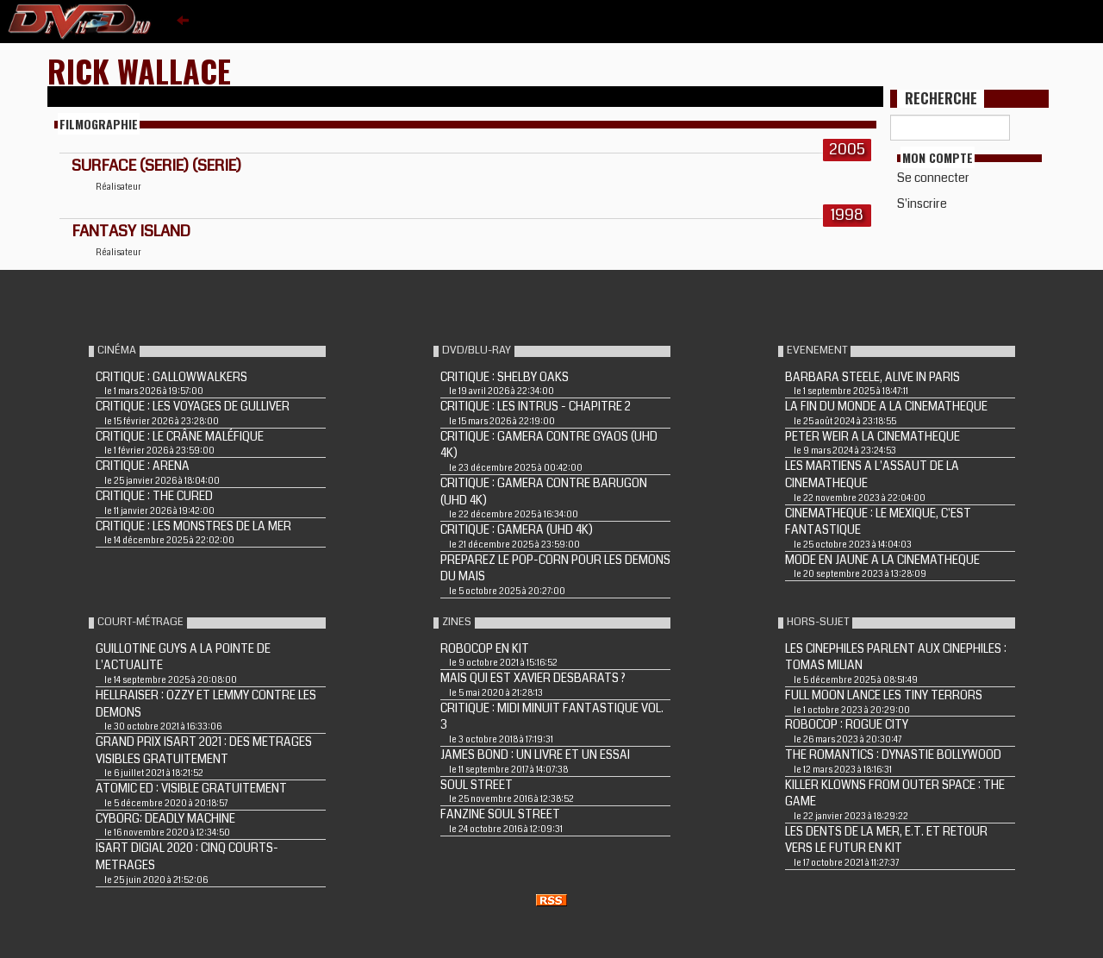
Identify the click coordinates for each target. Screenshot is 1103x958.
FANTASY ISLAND (131, 231)
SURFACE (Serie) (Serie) (156, 165)
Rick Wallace (139, 70)
